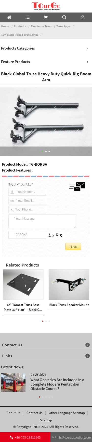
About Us (13, 413)
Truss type (63, 26)
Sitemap (46, 420)
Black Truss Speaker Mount (69, 305)
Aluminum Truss (41, 26)
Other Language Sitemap (67, 413)
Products (20, 26)
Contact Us (34, 413)
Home (5, 26)
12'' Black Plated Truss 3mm (19, 35)
